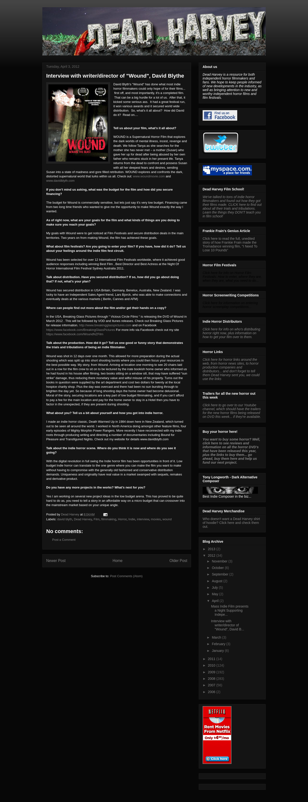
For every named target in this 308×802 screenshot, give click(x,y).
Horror (122, 519)
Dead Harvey (83, 519)
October (218, 568)
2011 (212, 659)
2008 (212, 679)
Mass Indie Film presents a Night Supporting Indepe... (230, 610)
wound (167, 519)
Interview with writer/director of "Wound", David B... (227, 625)
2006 (212, 692)
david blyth (64, 519)
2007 (212, 685)
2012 (212, 555)
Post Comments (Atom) (126, 576)
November (220, 561)
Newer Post (56, 561)
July (215, 587)
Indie (131, 519)
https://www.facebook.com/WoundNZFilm (74, 334)
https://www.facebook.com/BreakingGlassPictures (80, 330)
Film (97, 519)
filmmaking (108, 519)
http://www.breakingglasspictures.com (105, 325)
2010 (212, 665)
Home (118, 561)
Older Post (178, 561)
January (218, 651)
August (217, 581)
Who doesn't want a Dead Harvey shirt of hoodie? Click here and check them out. (231, 522)
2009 (212, 672)
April (215, 601)
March (217, 637)
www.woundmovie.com (149, 176)
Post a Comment (64, 539)
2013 (212, 549)
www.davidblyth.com (60, 180)
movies (156, 519)
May (215, 594)
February (219, 644)
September (220, 574)
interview (143, 519)
